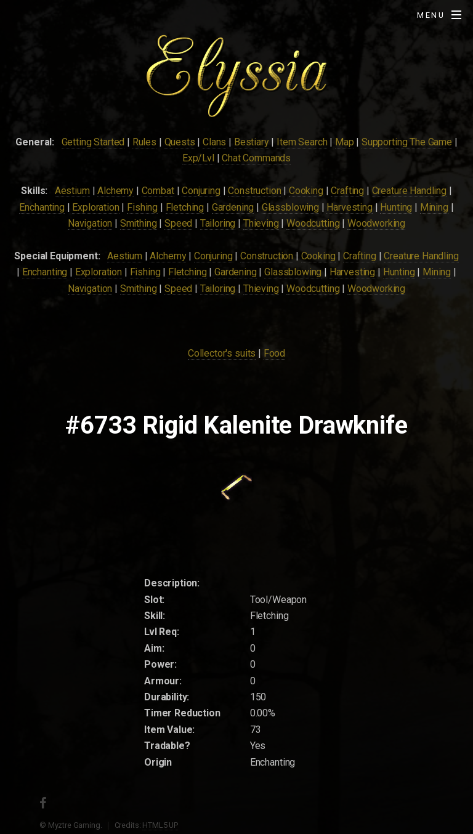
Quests (179, 142)
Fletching (185, 207)
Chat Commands (256, 158)
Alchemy (115, 190)
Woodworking (376, 223)
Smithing (138, 223)
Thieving (261, 223)
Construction (254, 190)
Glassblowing (290, 207)
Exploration (95, 207)
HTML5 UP (160, 825)
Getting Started (93, 142)
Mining (434, 207)
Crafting (347, 190)
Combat (158, 190)
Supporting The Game (407, 142)
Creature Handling (409, 190)
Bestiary (251, 142)
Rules (144, 142)
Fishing (142, 207)
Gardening (233, 207)
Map (344, 142)
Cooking (306, 190)
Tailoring (218, 223)
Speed (178, 223)
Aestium (72, 190)
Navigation (90, 223)
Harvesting (349, 207)
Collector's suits (222, 353)
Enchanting (41, 207)
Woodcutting (312, 223)
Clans (214, 142)
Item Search (302, 142)
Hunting (396, 207)
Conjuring (201, 190)
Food (274, 353)
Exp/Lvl (198, 158)
